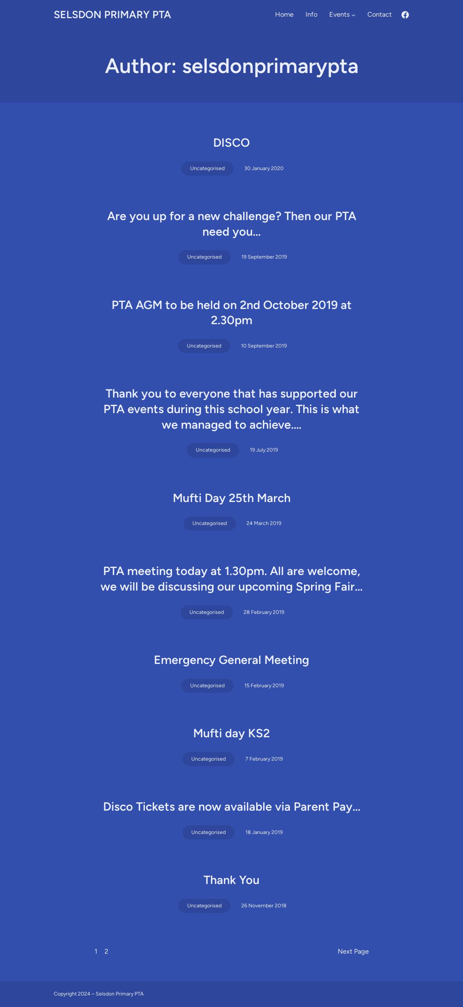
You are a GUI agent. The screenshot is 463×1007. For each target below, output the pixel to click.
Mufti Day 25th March (232, 498)
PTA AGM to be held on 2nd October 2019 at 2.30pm (232, 313)
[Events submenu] (353, 15)
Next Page (353, 951)
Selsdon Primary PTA (112, 14)
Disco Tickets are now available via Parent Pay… (231, 807)
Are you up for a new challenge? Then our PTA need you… (231, 224)
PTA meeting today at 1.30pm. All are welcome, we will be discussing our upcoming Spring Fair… (231, 579)
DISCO (231, 143)
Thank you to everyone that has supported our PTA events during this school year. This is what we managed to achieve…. (231, 408)
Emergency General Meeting (231, 660)
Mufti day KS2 (231, 733)
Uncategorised (207, 168)
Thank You (231, 880)
